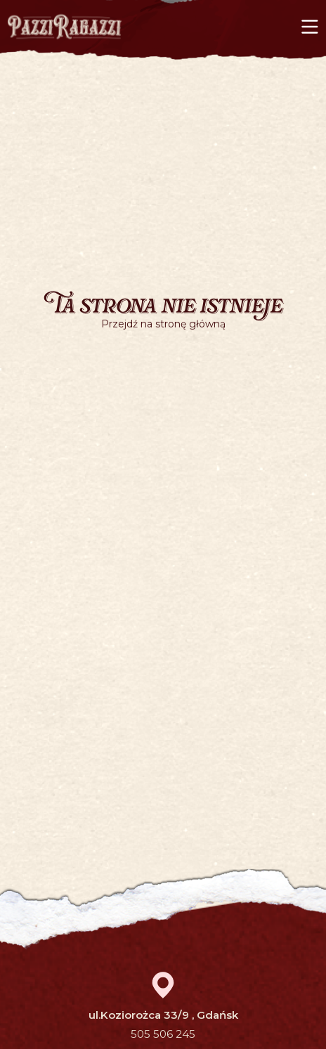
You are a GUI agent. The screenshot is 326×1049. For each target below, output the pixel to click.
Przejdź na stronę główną (163, 324)
